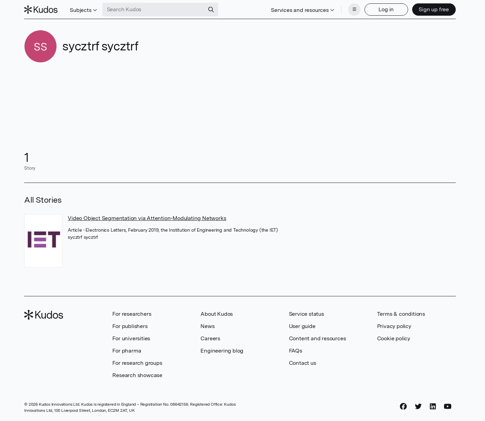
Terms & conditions (401, 314)
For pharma (126, 350)
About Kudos (216, 314)
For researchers (131, 314)
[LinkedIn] (433, 406)
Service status (306, 314)
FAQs (295, 350)
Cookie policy (393, 338)
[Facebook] (403, 406)
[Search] (211, 9)
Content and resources (317, 338)
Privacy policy (394, 326)
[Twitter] (418, 406)
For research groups (137, 363)
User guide (302, 326)
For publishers (129, 326)
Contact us (302, 363)
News (207, 326)
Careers (210, 338)
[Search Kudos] (153, 9)
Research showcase (137, 375)
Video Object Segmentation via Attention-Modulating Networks (147, 218)
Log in (386, 9)
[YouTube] (448, 406)
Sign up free (434, 9)
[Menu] (354, 9)
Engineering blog (221, 350)
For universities (131, 338)
